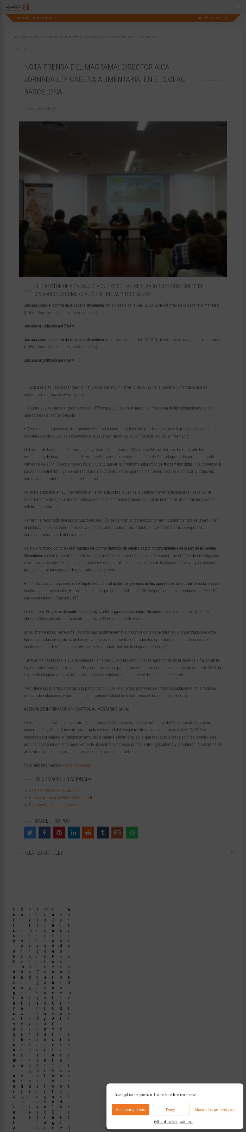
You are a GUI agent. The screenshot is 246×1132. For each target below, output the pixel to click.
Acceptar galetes (130, 1109)
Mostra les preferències (215, 1109)
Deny (170, 1109)
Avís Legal (186, 1122)
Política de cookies (166, 1122)
